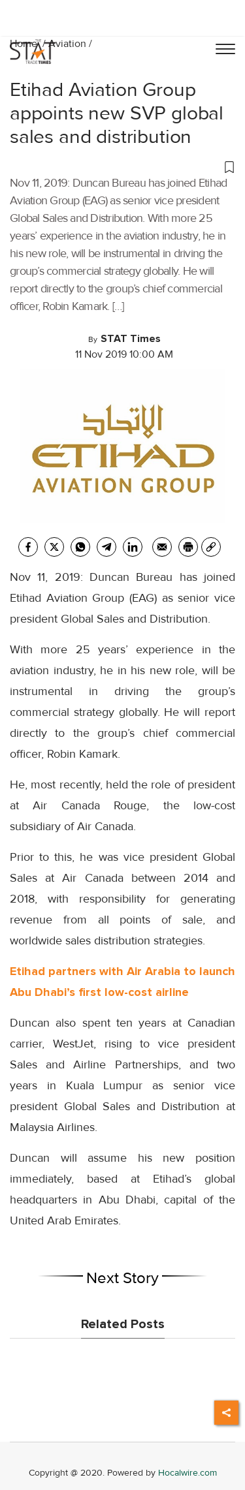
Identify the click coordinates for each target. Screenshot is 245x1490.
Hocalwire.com (187, 1472)
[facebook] (28, 547)
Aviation (67, 43)
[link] (211, 547)
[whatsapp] (80, 547)
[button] (122, 166)
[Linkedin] (132, 547)
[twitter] (54, 547)
